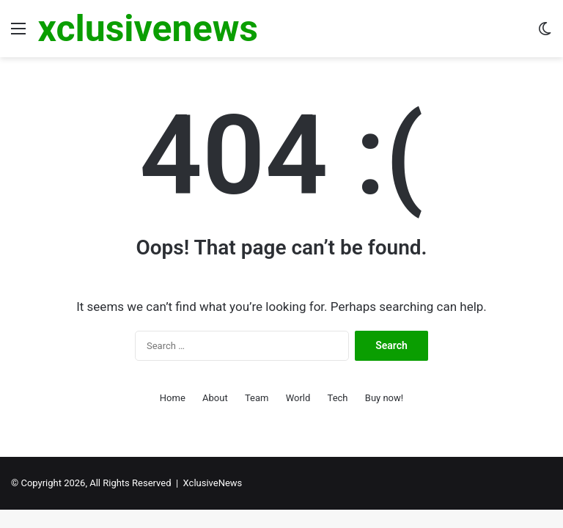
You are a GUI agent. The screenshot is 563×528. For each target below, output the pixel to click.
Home (172, 397)
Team (257, 397)
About (215, 397)
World (298, 397)
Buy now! (384, 397)
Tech (338, 397)
